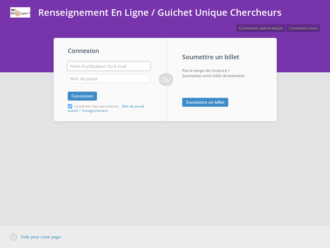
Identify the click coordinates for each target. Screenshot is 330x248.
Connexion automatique (261, 28)
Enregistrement (95, 110)
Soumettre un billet (205, 102)
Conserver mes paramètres (96, 106)
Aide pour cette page (35, 237)
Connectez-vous (303, 28)
